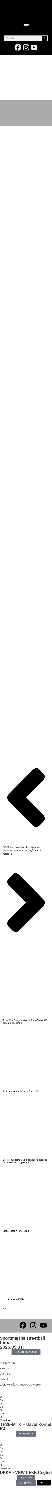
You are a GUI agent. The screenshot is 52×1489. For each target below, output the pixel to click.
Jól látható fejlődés (13, 1299)
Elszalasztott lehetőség (16, 1231)
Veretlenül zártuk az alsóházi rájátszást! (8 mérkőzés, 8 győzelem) (25, 1161)
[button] (26, 24)
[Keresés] (44, 38)
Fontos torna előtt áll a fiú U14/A (21, 1091)
